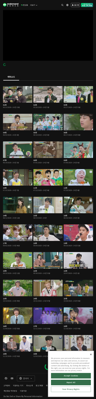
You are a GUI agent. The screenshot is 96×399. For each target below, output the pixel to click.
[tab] (11, 76)
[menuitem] (24, 5)
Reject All (71, 395)
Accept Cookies (71, 389)
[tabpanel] (48, 227)
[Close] (91, 367)
